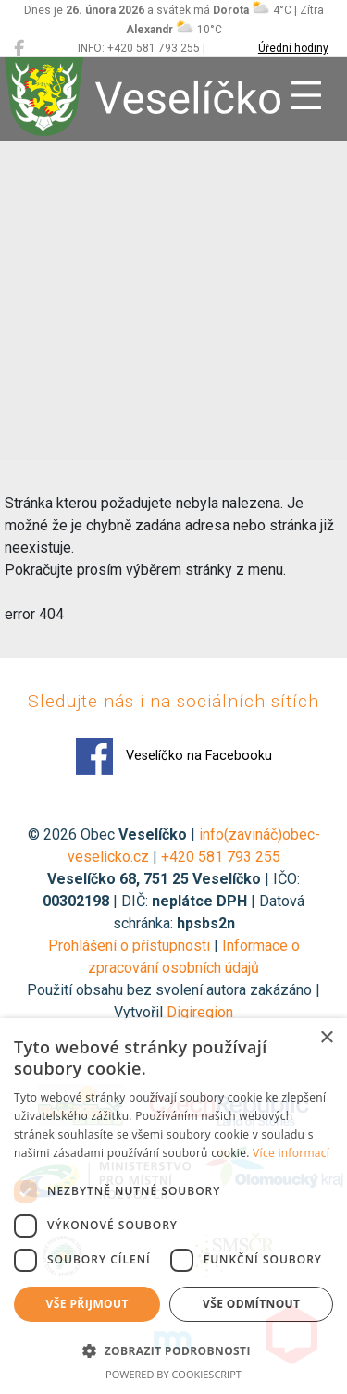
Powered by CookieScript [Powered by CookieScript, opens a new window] (173, 1374)
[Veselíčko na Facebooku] (19, 48)
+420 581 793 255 (220, 856)
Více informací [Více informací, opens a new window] (291, 1153)
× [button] (326, 1038)
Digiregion (200, 1012)
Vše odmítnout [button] (251, 1304)
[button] (173, 1350)
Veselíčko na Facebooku (174, 756)
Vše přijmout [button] (87, 1304)
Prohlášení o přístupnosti (129, 945)
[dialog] (173, 1206)
